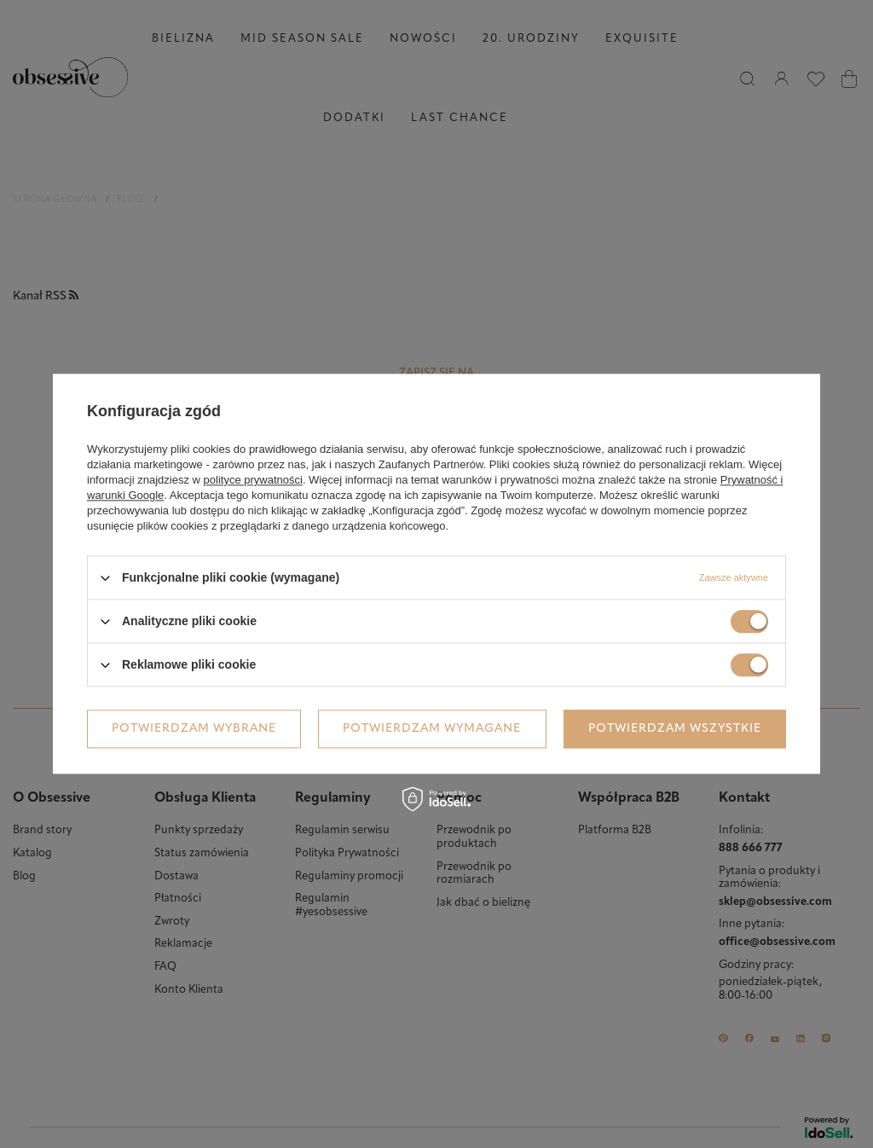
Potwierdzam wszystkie (674, 728)
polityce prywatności (253, 479)
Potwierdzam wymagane (432, 728)
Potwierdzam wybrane (194, 728)
